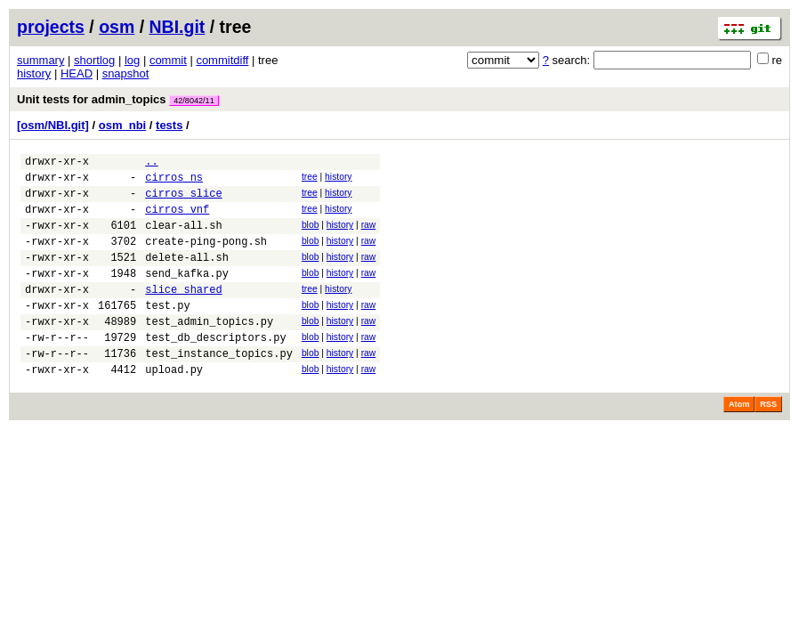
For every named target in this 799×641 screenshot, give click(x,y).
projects (51, 27)
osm (116, 27)
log (132, 60)
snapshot (125, 73)
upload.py (174, 406)
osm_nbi (122, 125)
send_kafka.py (187, 294)
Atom (739, 441)
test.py (167, 331)
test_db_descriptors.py (215, 369)
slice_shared (183, 312)
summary (40, 60)
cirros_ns (174, 182)
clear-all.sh (183, 238)
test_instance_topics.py (219, 387)
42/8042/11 (194, 100)
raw (368, 235)
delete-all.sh (187, 275)
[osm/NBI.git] (53, 125)
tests (169, 125)
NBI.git (177, 27)
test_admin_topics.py (209, 350)
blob (310, 235)
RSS (768, 441)
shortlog (94, 60)
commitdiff (222, 60)
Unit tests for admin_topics (118, 99)
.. (151, 163)
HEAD (77, 73)
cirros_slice (183, 200)
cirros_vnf (177, 219)
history (34, 73)
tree (310, 179)
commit (168, 60)
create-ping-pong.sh (206, 256)
